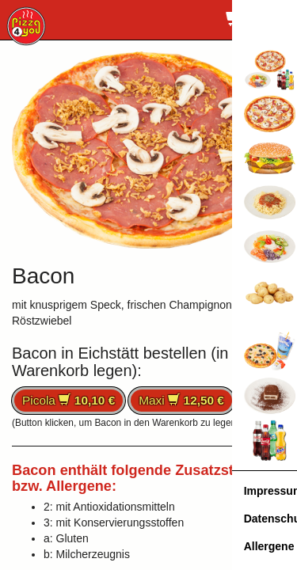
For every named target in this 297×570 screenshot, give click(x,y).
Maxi (181, 400)
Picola (68, 400)
